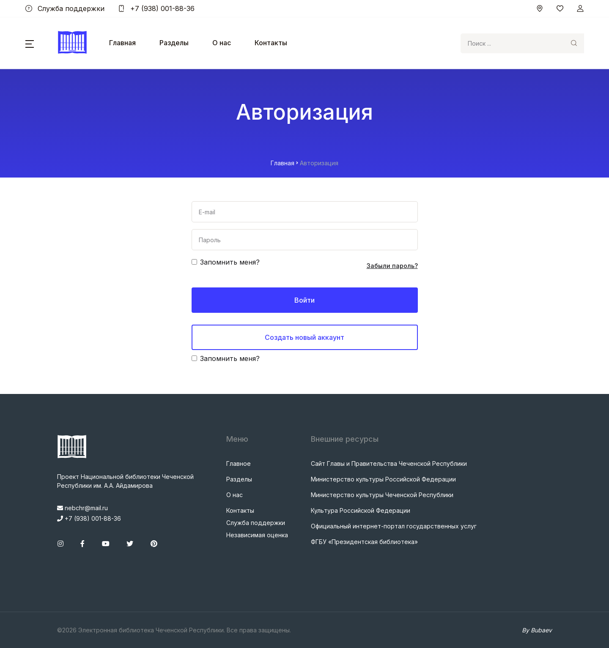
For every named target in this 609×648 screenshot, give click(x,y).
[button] (29, 43)
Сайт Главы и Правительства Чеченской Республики (389, 463)
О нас (221, 42)
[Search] (512, 43)
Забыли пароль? (392, 265)
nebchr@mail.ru (82, 507)
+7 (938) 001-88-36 (156, 8)
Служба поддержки (64, 8)
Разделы (174, 42)
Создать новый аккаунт (304, 337)
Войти (304, 300)
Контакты (271, 42)
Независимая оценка (257, 535)
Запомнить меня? (230, 262)
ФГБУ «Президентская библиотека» (364, 541)
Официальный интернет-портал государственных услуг (394, 526)
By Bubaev (537, 630)
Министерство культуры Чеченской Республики (382, 494)
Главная (122, 42)
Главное (238, 463)
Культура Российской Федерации (360, 510)
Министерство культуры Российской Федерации (383, 479)
